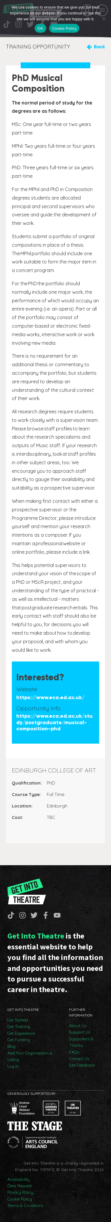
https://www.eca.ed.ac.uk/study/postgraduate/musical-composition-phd (54, 722)
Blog (11, 1046)
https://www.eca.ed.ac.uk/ (50, 697)
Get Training (18, 1026)
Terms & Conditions (25, 1205)
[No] (104, 18)
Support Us (79, 1032)
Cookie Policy (19, 1199)
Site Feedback (82, 1065)
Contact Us (79, 1058)
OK (40, 28)
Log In (13, 1066)
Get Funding (18, 1039)
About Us (77, 1025)
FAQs (74, 1052)
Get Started (17, 1020)
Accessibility (18, 1179)
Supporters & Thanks (81, 1042)
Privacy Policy (20, 1192)
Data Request (19, 1185)
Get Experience (21, 1033)
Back (99, 46)
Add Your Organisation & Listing (30, 1056)
